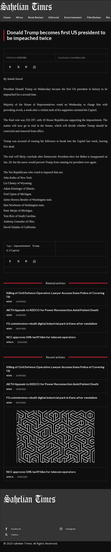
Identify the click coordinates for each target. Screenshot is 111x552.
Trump (35, 245)
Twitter (14, 534)
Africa (9, 342)
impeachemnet (22, 245)
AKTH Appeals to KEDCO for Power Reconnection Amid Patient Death (52, 310)
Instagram (71, 529)
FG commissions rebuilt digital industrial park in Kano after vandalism (51, 323)
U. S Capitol (12, 250)
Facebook (16, 529)
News (9, 301)
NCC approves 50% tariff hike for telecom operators (41, 337)
